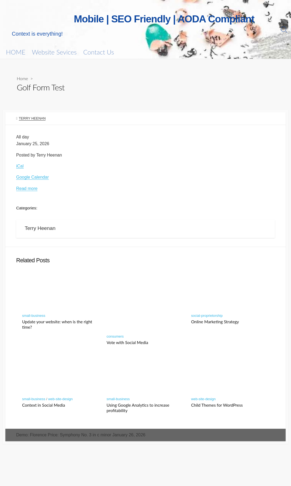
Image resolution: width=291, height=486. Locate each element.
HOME (15, 52)
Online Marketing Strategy (215, 323)
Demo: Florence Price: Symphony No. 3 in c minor (81, 436)
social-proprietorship (207, 317)
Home (22, 78)
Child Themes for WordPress (217, 406)
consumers (115, 338)
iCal (20, 166)
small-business (33, 317)
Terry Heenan (32, 119)
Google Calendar (32, 177)
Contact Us (98, 52)
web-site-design (60, 400)
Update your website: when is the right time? (57, 326)
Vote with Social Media (127, 343)
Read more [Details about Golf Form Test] (26, 189)
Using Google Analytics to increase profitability (138, 409)
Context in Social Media (43, 406)
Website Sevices (54, 52)
